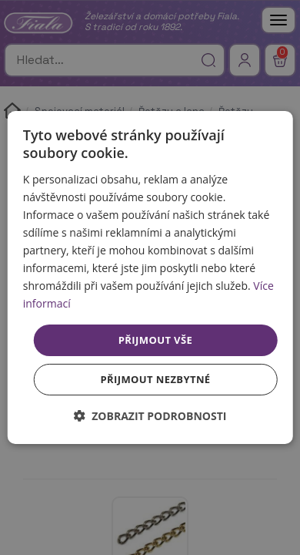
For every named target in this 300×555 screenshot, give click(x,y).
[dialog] (150, 277)
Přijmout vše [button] (155, 339)
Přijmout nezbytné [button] (155, 379)
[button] (150, 416)
